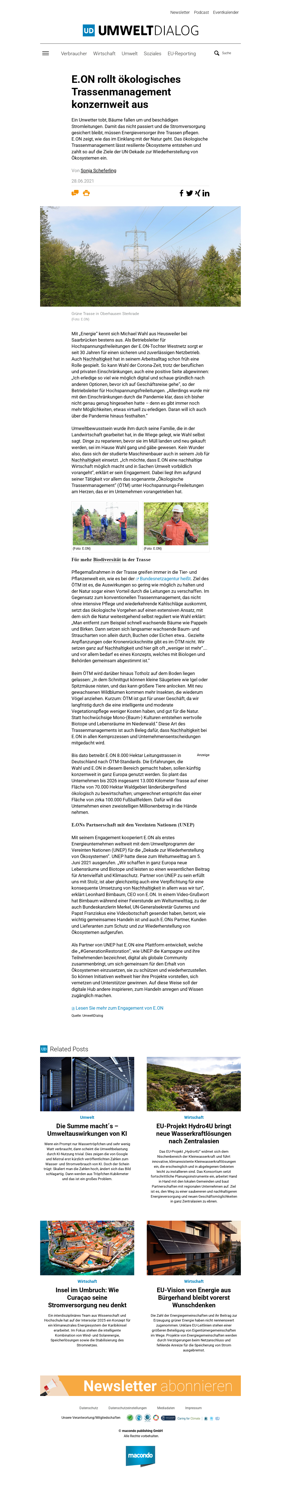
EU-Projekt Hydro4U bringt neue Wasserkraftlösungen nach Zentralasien (193, 1132)
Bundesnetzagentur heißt (165, 577)
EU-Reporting (182, 52)
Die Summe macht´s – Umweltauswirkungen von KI (87, 1128)
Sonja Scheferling (98, 169)
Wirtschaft (104, 52)
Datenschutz (88, 1407)
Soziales (152, 52)
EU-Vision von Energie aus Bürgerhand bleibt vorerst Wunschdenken (194, 1296)
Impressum (193, 1407)
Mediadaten (166, 1407)
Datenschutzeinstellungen (128, 1407)
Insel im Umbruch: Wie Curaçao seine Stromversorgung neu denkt (87, 1296)
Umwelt (130, 52)
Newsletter (180, 12)
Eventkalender (226, 12)
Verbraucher (74, 52)
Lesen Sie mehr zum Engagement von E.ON (119, 1007)
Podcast (201, 12)
